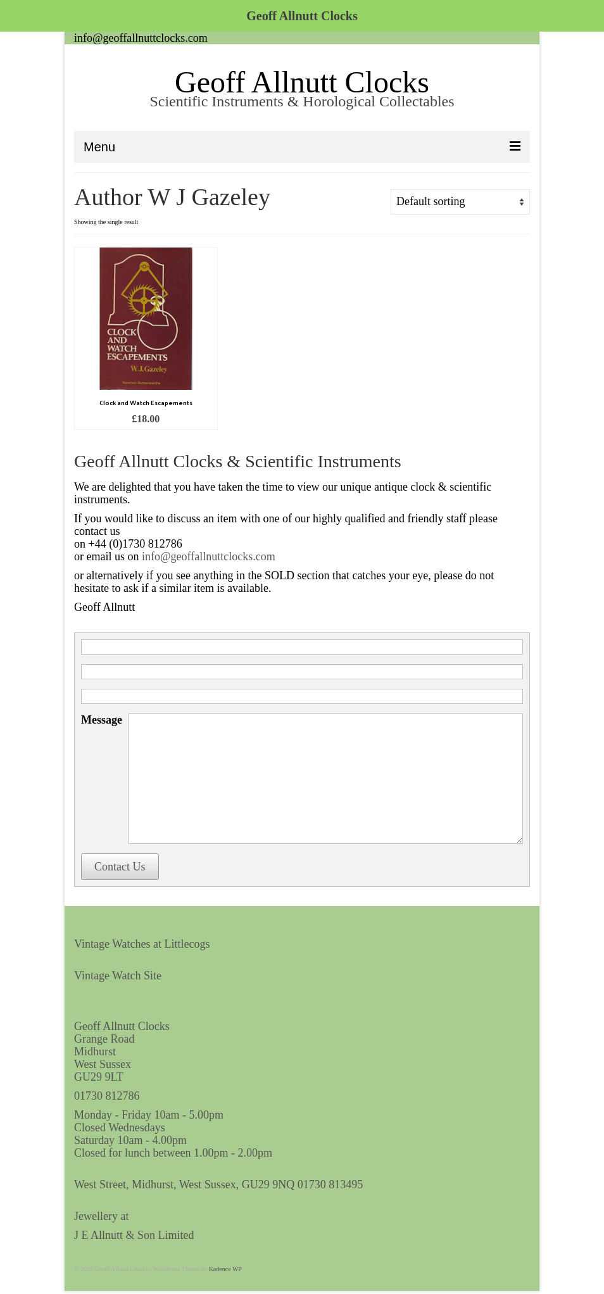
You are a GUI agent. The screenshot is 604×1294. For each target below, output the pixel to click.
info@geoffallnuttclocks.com (141, 38)
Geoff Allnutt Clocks (302, 82)
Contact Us (120, 866)
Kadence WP (225, 1269)
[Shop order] (460, 202)
